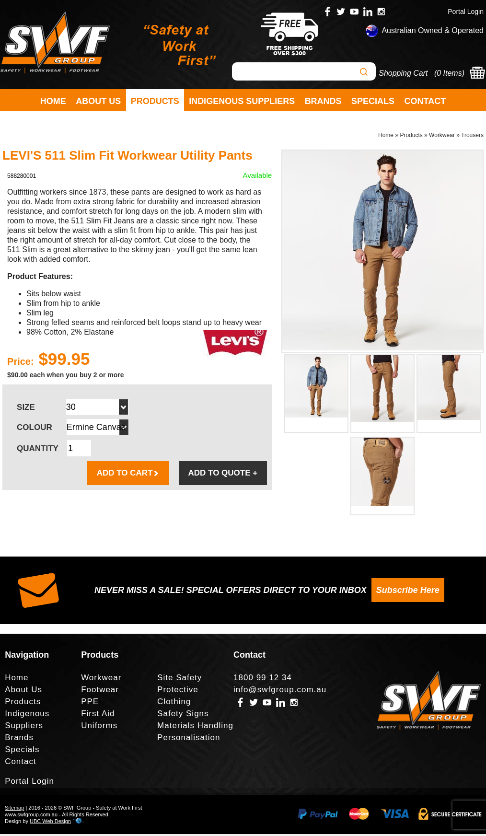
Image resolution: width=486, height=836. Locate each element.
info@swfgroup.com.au (279, 691)
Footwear (100, 691)
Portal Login (466, 11)
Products (155, 101)
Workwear (442, 137)
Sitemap (14, 810)
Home (53, 101)
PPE (90, 703)
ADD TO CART (128, 475)
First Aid (98, 715)
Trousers (472, 137)
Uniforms (99, 727)
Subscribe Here (408, 592)
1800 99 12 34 (262, 679)
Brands (323, 101)
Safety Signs (182, 715)
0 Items (449, 73)
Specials (372, 101)
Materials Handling (195, 727)
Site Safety (179, 679)
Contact (425, 101)
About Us (98, 101)
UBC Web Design (50, 823)
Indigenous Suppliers (242, 101)
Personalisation (188, 739)
